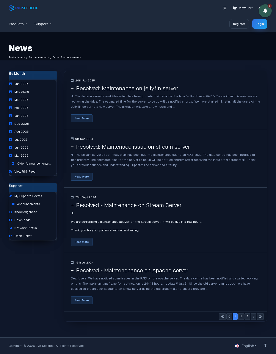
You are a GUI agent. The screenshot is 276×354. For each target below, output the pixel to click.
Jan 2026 (18, 115)
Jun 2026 (18, 84)
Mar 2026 (18, 99)
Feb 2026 (18, 107)
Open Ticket (20, 236)
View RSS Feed (22, 171)
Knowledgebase (23, 212)
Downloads (20, 220)
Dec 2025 (19, 123)
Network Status (23, 228)
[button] (265, 10)
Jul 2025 (18, 139)
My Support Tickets (25, 196)
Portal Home (17, 57)
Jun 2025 (18, 147)
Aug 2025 (19, 131)
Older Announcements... (31, 163)
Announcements (38, 57)
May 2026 (19, 92)
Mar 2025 (18, 155)
